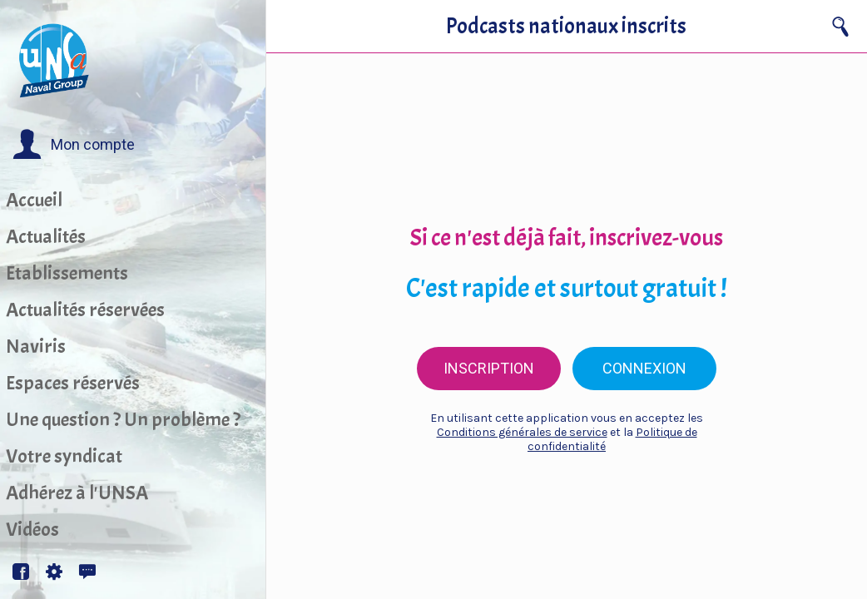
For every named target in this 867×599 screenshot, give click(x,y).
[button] (73, 144)
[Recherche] (840, 27)
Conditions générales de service (522, 432)
